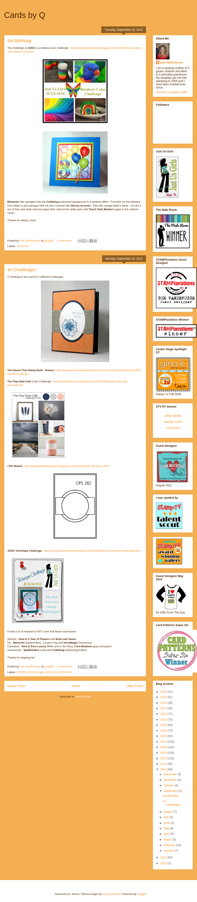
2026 (163, 691)
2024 (163, 702)
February (170, 845)
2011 (163, 857)
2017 (163, 741)
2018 (163, 736)
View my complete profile (171, 92)
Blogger (141, 893)
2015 (163, 752)
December (170, 774)
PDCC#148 (65, 672)
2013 (163, 763)
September (171, 791)
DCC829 (33, 672)
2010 (163, 863)
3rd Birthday (19, 40)
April (167, 833)
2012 (163, 769)
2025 (163, 697)
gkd (41, 672)
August (168, 811)
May (167, 828)
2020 (163, 725)
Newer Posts (16, 686)
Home (76, 686)
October (169, 785)
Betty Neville (173, 415)
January (169, 850)
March (168, 839)
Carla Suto (173, 428)
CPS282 (21, 672)
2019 (163, 730)
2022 (163, 713)
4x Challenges (21, 269)
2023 (163, 708)
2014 (163, 758)
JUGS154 (22, 246)
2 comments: (65, 240)
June (167, 822)
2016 (163, 747)
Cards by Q (24, 15)
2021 (163, 719)
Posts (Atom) (83, 696)
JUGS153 (51, 672)
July (167, 817)
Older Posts (134, 686)
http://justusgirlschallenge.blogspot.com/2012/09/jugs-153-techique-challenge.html (92, 550)
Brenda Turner (173, 421)
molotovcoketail (112, 893)
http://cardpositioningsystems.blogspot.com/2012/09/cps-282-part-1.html (66, 466)
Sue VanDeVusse (171, 62)
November (170, 779)
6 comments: (65, 666)
